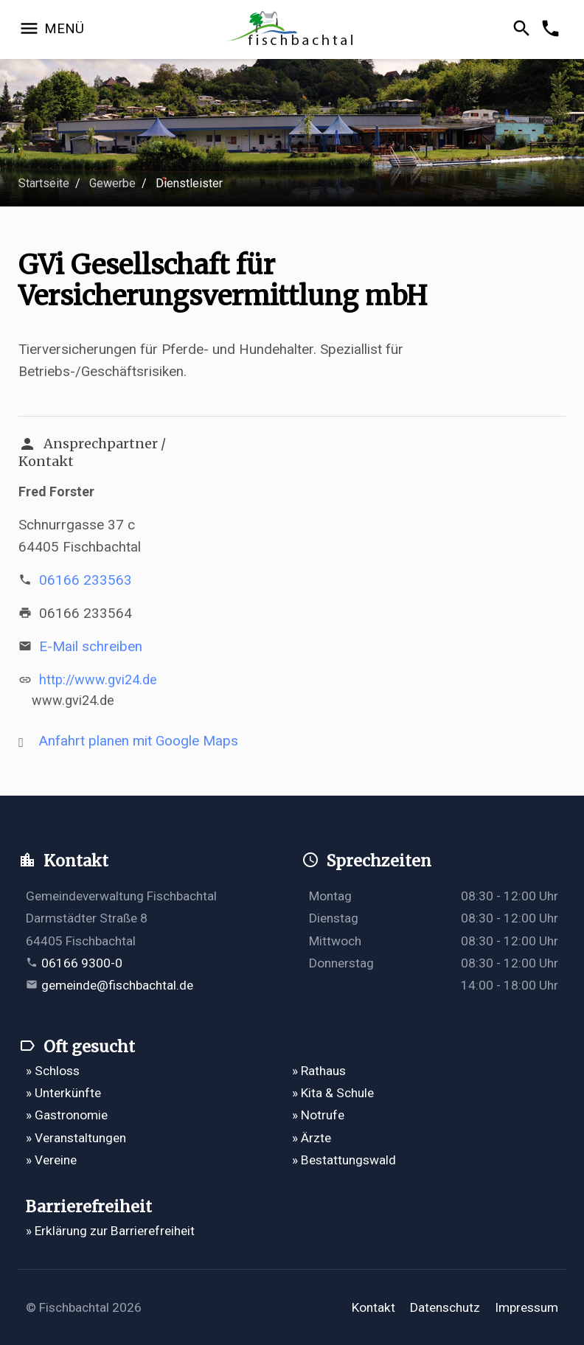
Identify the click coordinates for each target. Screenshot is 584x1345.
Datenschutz (445, 1307)
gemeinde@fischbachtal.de (117, 985)
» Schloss (53, 1070)
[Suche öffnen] (524, 29)
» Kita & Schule (333, 1092)
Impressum (526, 1307)
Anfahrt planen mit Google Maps (138, 740)
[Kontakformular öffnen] (553, 29)
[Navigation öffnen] (51, 29)
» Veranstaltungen (76, 1137)
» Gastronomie (67, 1115)
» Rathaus (319, 1070)
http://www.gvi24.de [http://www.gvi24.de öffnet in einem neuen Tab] (98, 679)
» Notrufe (318, 1115)
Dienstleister (189, 183)
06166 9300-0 (81, 963)
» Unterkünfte (63, 1092)
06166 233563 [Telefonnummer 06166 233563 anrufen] (85, 579)
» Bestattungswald (344, 1160)
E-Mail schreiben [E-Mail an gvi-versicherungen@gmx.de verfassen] (90, 646)
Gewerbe (112, 183)
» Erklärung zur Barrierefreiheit (110, 1230)
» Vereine (51, 1160)
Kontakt (373, 1307)
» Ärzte (311, 1137)
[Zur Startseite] (292, 29)
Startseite (43, 183)
